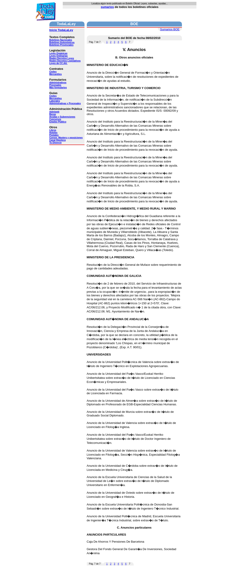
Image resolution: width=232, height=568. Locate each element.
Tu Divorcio (55, 142)
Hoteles (53, 132)
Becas (52, 114)
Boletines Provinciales (61, 45)
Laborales (54, 101)
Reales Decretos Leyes (61, 58)
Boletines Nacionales (60, 40)
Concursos (55, 119)
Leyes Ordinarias (58, 56)
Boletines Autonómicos (62, 42)
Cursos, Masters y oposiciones (66, 137)
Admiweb (54, 112)
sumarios (107, 7)
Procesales (55, 85)
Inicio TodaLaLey (61, 30)
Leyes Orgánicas (58, 53)
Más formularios (58, 87)
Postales (54, 135)
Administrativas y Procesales (65, 103)
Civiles (53, 71)
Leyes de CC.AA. (58, 63)
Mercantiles (55, 74)
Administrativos (58, 82)
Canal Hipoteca (57, 140)
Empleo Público (57, 122)
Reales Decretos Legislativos (65, 61)
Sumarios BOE (170, 29)
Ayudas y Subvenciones (62, 117)
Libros (52, 130)
